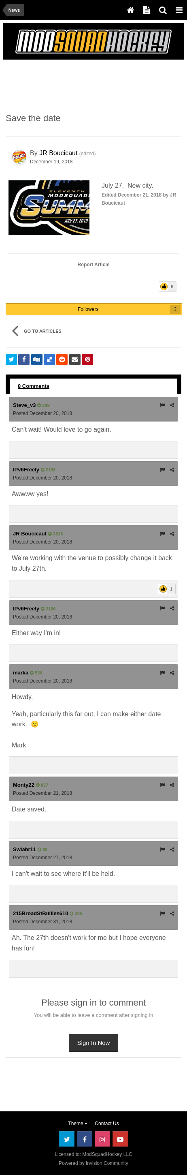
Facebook (84, 1139)
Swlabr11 (24, 849)
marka (20, 673)
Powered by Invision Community (93, 1163)
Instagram (102, 1139)
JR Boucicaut (58, 153)
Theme (77, 1123)
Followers (88, 309)
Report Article (94, 265)
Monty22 (23, 785)
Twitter (66, 1139)
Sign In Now (93, 1042)
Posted (42, 413)
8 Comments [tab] (33, 386)
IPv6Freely (26, 470)
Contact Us (107, 1123)
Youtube (120, 1139)
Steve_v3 (24, 405)
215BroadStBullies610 (40, 913)
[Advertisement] (70, 82)
